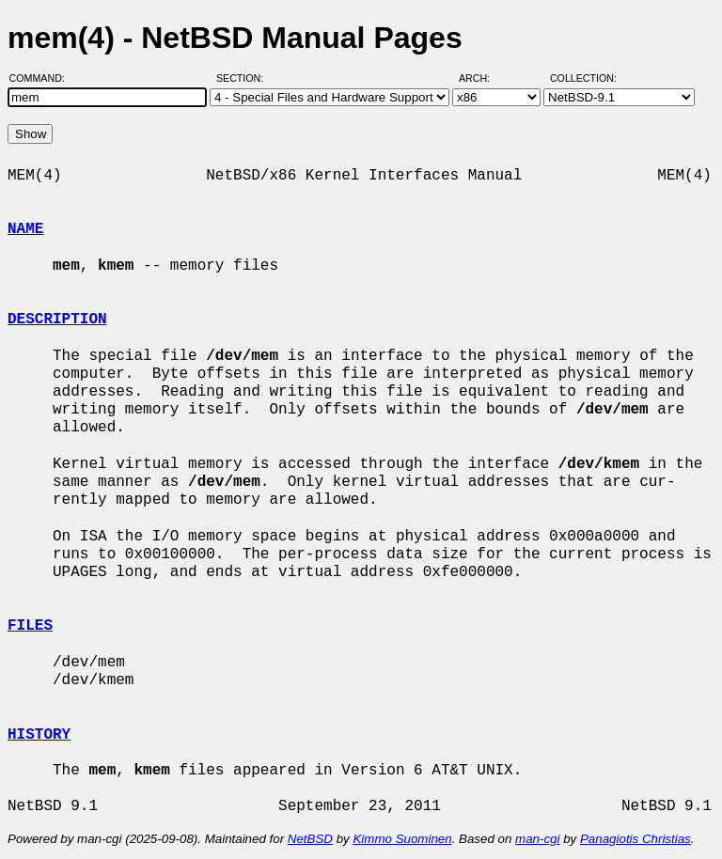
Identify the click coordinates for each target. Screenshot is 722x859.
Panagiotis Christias (635, 839)
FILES (30, 626)
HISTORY (39, 735)
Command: (42, 78)
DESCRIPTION (57, 319)
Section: (244, 78)
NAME (25, 229)
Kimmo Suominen (402, 839)
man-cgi (537, 839)
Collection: (583, 78)
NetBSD (310, 839)
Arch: (483, 78)
